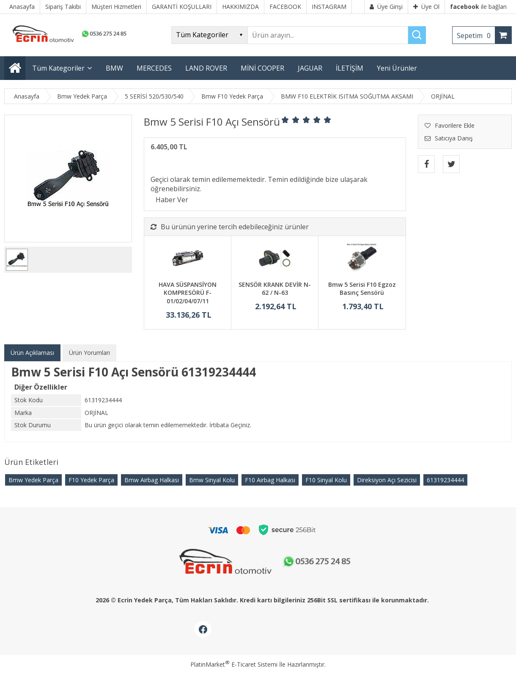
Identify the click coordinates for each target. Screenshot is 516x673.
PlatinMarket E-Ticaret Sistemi (233, 664)
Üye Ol (426, 7)
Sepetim (476, 35)
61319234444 (445, 480)
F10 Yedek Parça (91, 480)
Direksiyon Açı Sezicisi (387, 480)
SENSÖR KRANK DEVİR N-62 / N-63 (275, 288)
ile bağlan (478, 7)
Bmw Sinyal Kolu (212, 480)
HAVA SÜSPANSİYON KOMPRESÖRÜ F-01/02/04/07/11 (188, 292)
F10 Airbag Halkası (270, 480)
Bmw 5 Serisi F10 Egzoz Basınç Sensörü (362, 288)
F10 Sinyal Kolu (326, 480)
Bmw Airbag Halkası (151, 480)
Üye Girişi (386, 7)
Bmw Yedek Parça (33, 480)
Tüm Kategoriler (58, 68)
